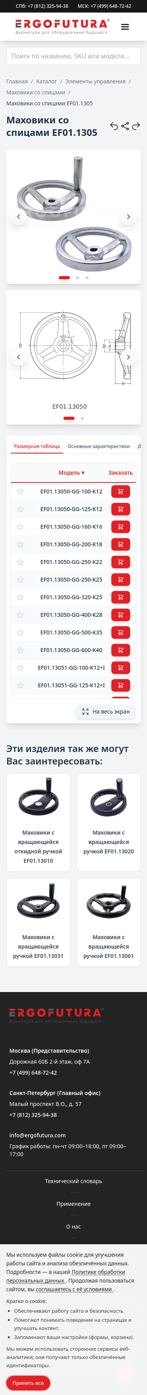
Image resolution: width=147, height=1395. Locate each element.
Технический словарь (73, 1181)
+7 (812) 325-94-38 (33, 1115)
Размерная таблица (37, 446)
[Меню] (125, 26)
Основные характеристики (99, 446)
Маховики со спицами (35, 92)
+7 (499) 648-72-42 (33, 1072)
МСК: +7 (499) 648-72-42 (104, 6)
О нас (73, 1226)
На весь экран (106, 712)
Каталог (46, 81)
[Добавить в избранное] (20, 491)
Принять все (28, 1382)
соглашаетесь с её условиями (74, 1289)
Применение (73, 1203)
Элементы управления (95, 81)
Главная (17, 81)
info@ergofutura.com (37, 1135)
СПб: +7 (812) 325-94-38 (42, 6)
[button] (128, 216)
